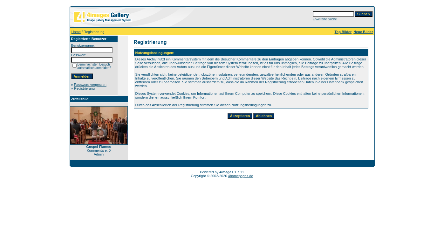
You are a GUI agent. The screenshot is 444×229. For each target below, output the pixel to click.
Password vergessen (90, 85)
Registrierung (84, 88)
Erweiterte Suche (325, 19)
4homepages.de (240, 176)
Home (76, 32)
